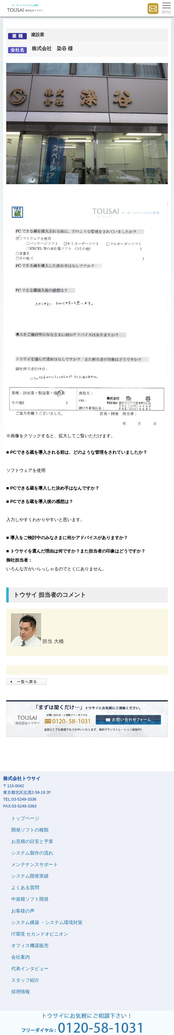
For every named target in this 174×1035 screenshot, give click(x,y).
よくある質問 (25, 887)
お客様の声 (23, 910)
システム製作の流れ (32, 852)
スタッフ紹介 (25, 980)
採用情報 (20, 991)
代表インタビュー (30, 968)
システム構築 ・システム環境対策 (46, 922)
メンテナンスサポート (34, 864)
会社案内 (20, 957)
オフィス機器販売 (30, 945)
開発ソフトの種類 (30, 829)
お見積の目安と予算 (32, 841)
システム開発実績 (30, 876)
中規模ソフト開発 (30, 899)
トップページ (25, 818)
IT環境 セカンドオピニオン (39, 934)
